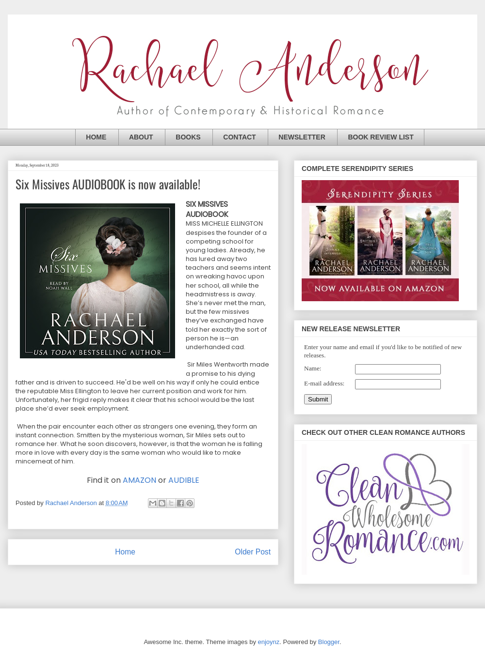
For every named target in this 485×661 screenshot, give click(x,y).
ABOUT (141, 137)
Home (125, 552)
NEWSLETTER (301, 137)
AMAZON (139, 480)
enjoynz (269, 642)
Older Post (253, 552)
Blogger (329, 642)
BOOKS (188, 137)
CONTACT (239, 137)
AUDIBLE (183, 480)
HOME (96, 137)
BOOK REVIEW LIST (380, 137)
